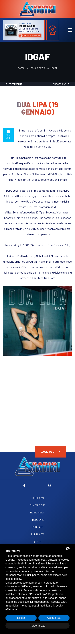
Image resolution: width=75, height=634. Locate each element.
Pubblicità (37, 534)
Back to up (50, 451)
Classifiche (37, 505)
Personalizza (37, 625)
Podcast (37, 527)
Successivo (61, 84)
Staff (37, 541)
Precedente (13, 84)
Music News (38, 67)
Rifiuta (21, 617)
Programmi (37, 498)
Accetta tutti (54, 617)
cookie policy (13, 578)
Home (21, 67)
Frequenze (37, 520)
